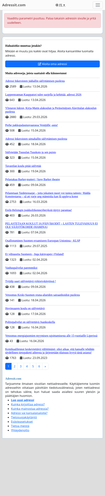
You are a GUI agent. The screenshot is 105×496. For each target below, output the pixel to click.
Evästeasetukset (22, 422)
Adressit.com (14, 5)
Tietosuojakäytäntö (24, 417)
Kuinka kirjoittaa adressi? (28, 404)
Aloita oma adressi (52, 64)
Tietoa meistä (20, 426)
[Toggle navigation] (98, 5)
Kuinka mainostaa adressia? (30, 409)
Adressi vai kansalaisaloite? (29, 413)
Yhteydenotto (20, 430)
